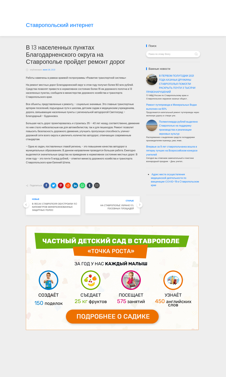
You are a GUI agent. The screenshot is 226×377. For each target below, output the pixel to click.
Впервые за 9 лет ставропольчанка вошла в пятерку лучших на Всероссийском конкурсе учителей (171, 150)
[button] (46, 185)
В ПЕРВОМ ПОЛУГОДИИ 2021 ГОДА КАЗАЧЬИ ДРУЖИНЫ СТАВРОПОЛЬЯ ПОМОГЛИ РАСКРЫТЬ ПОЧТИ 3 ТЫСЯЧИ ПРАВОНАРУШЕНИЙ (170, 84)
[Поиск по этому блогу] (173, 54)
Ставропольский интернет (59, 25)
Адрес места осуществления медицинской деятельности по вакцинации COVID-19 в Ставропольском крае (175, 180)
